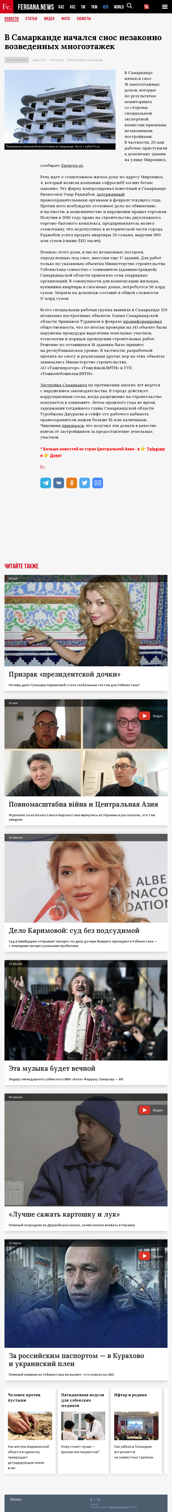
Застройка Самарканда (63, 384)
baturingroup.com (119, 1507)
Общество (39, 60)
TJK (83, 7)
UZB (107, 7)
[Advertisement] (86, 529)
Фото (65, 19)
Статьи (31, 19)
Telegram (156, 449)
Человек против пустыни (24, 1397)
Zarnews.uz (72, 165)
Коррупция (56, 60)
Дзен (55, 455)
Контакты (16, 1499)
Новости (11, 19)
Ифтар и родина (130, 1394)
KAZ (61, 7)
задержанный (111, 194)
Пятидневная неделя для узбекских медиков (82, 1400)
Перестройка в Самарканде (85, 60)
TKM (95, 7)
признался (73, 425)
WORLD (120, 7)
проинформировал (142, 321)
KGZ (73, 7)
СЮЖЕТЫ (84, 19)
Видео (49, 19)
